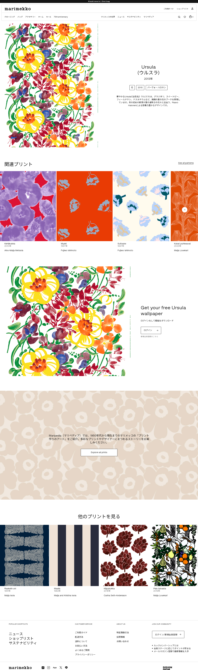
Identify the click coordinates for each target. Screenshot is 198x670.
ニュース (121, 17)
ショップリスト (183, 9)
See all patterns (186, 163)
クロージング (9, 17)
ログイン (148, 330)
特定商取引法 (123, 632)
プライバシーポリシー (85, 654)
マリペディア (149, 17)
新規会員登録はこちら (149, 337)
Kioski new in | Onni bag (99, 1)
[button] (184, 210)
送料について (81, 641)
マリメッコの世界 (108, 17)
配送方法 (79, 637)
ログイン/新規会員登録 (166, 634)
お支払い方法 (81, 646)
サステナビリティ (134, 17)
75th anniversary (61, 17)
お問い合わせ (123, 641)
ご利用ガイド (169, 9)
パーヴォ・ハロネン (156, 87)
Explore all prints (99, 452)
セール (48, 17)
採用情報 (121, 637)
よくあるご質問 (82, 650)
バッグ (20, 17)
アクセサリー (30, 17)
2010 (140, 87)
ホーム (40, 17)
